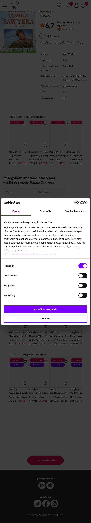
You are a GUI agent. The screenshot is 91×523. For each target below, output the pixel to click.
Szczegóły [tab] (45, 211)
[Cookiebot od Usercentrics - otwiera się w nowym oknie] (73, 202)
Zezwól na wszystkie (45, 309)
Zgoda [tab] (16, 211)
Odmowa (45, 318)
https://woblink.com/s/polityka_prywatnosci (30, 254)
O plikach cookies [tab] (75, 211)
